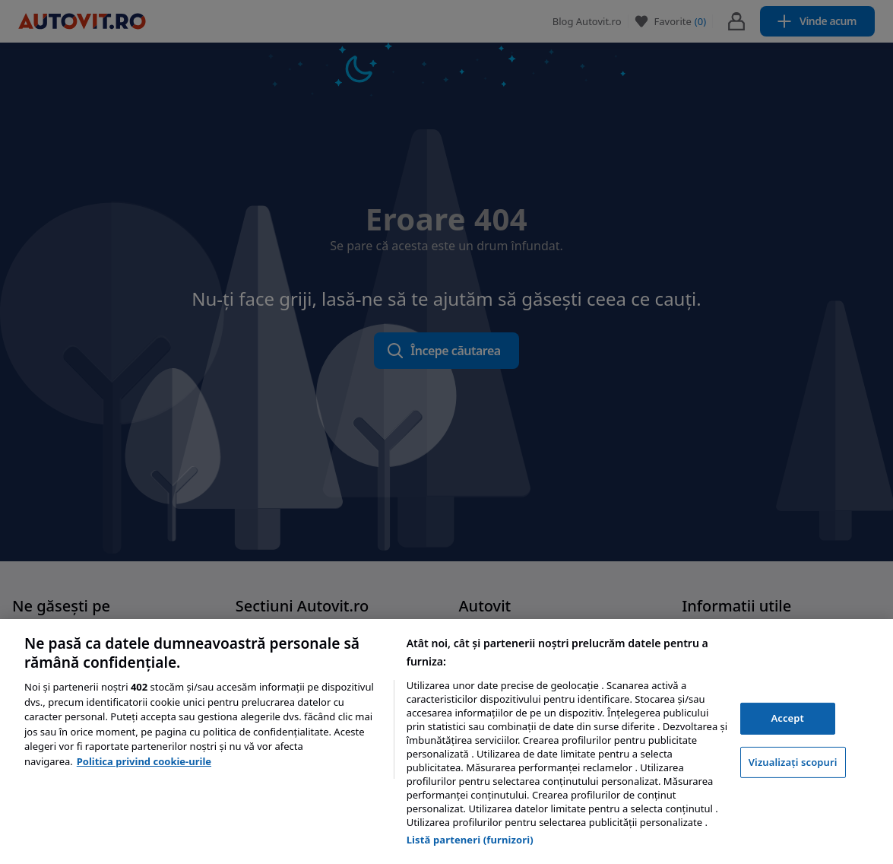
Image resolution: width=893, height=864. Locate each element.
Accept (787, 718)
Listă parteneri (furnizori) (470, 840)
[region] (446, 741)
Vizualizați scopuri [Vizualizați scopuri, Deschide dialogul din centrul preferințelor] (793, 762)
